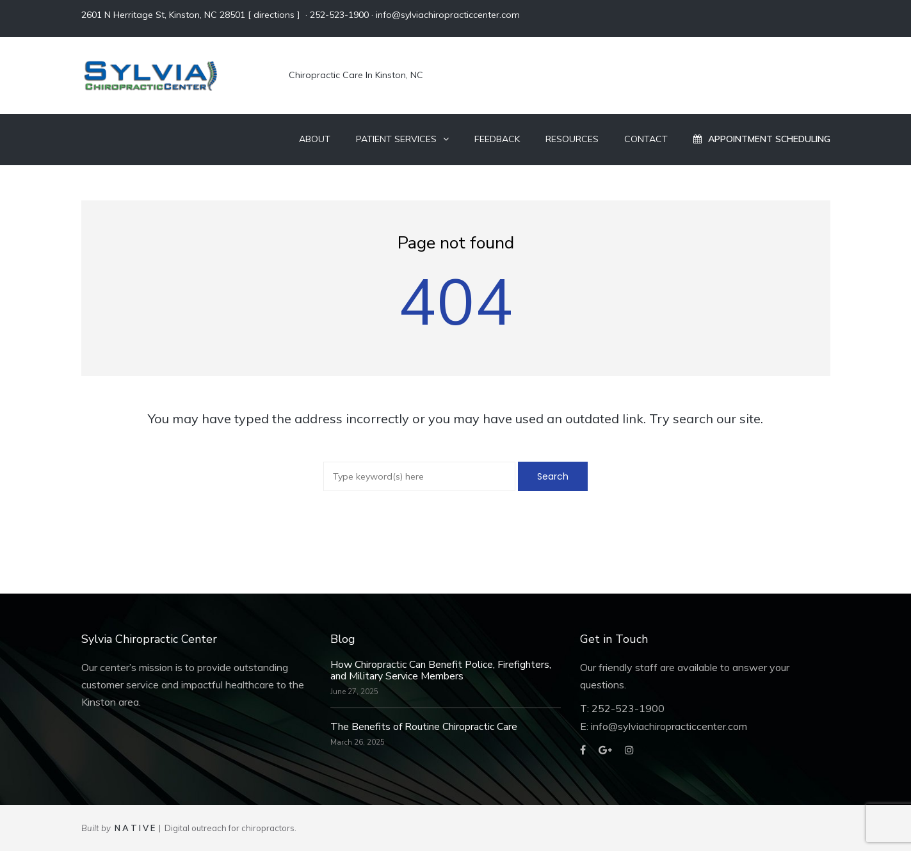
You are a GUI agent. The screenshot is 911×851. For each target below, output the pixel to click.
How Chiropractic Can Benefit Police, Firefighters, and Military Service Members (440, 670)
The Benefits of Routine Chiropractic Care (423, 727)
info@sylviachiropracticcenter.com (448, 14)
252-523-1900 (339, 14)
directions (274, 14)
